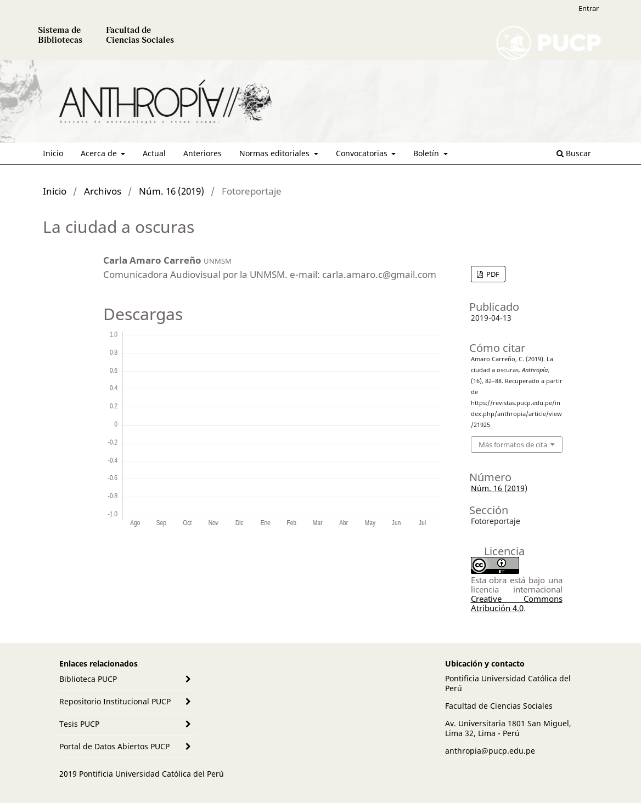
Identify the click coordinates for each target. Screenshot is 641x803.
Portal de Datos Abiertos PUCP (114, 746)
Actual (154, 153)
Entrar (588, 8)
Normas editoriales (275, 153)
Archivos (102, 191)
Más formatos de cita (513, 444)
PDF (492, 274)
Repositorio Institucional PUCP (115, 701)
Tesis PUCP (79, 724)
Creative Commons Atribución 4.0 (517, 603)
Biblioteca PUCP (88, 679)
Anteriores (202, 153)
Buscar (573, 153)
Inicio (53, 153)
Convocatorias (363, 153)
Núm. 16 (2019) (171, 191)
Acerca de (100, 153)
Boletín (427, 153)
